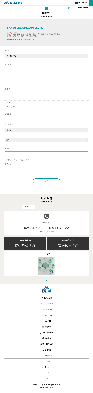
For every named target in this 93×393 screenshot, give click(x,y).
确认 (46, 181)
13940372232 (83, 8)
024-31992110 (83, 3)
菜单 (91, 3)
